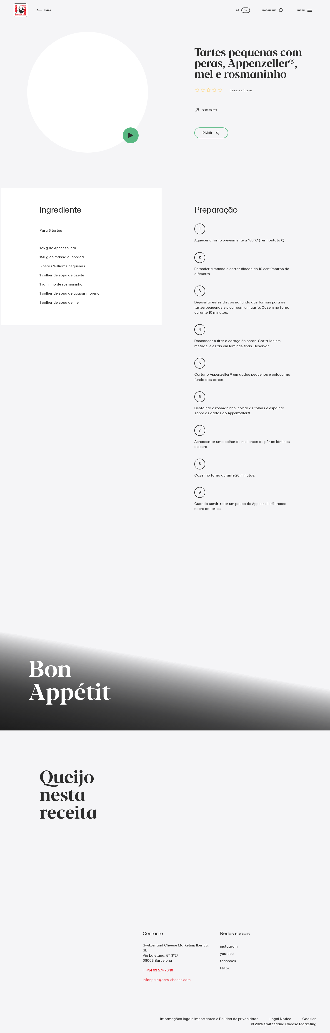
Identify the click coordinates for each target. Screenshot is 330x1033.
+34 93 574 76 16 (159, 970)
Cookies (309, 1018)
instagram (229, 946)
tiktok (225, 968)
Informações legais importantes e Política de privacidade (209, 1018)
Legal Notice (280, 1018)
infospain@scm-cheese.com (167, 979)
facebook (228, 961)
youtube (227, 953)
